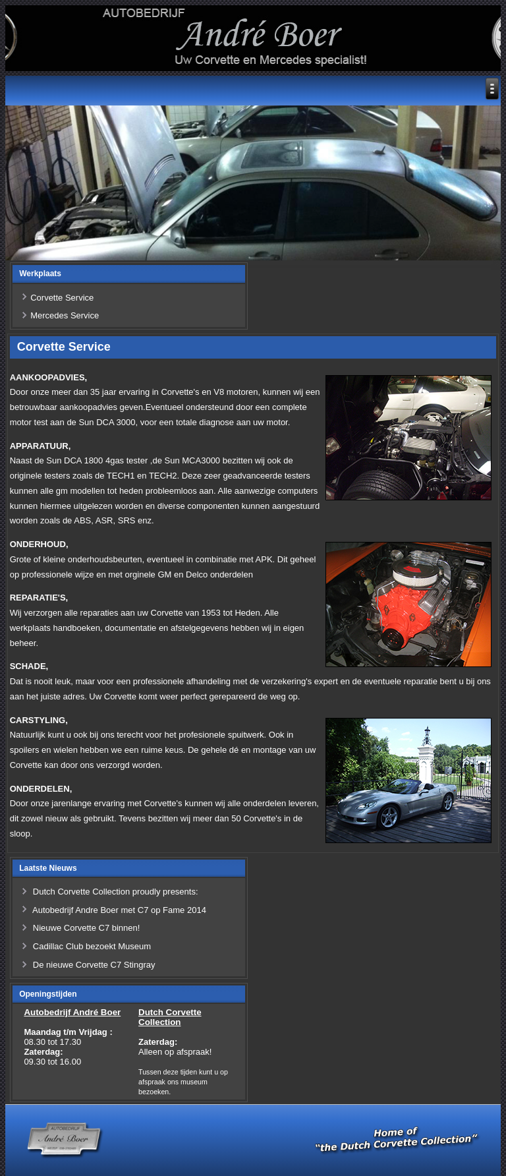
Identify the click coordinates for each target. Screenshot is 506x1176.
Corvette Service (62, 298)
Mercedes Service (64, 315)
